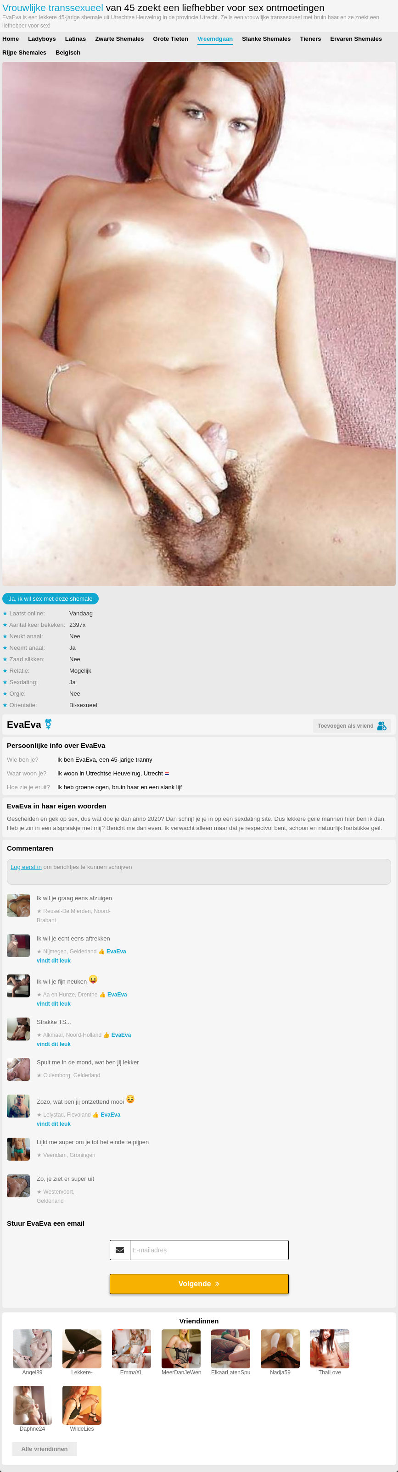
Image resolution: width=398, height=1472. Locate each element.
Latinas (75, 38)
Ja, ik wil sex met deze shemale (51, 598)
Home (10, 38)
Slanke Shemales (266, 38)
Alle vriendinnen (44, 1448)
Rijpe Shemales (24, 52)
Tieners (310, 38)
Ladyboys (42, 38)
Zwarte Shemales (119, 38)
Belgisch (68, 52)
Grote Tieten (170, 38)
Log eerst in (26, 866)
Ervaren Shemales (356, 38)
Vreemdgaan (215, 38)
